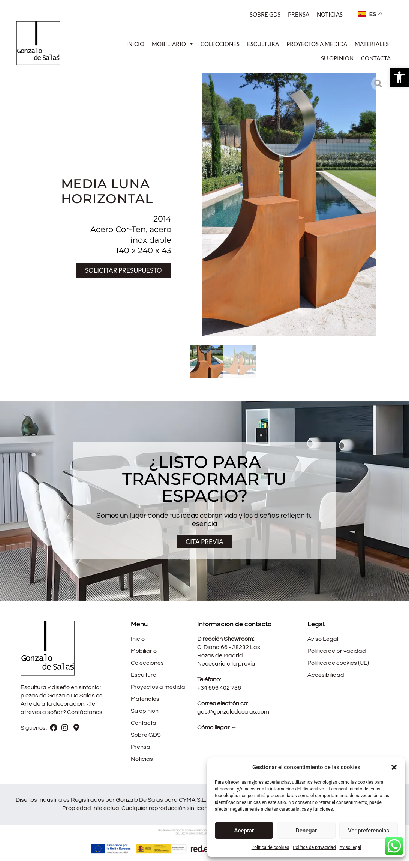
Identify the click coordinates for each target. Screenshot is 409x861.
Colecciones (220, 43)
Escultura (263, 43)
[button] (399, 77)
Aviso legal (350, 847)
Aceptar (244, 830)
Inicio (135, 43)
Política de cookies (270, 847)
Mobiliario (172, 43)
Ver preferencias (368, 830)
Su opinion (337, 58)
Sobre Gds (265, 14)
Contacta (376, 58)
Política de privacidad (314, 847)
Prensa (298, 14)
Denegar (306, 830)
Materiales (372, 43)
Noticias (330, 14)
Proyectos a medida (316, 43)
